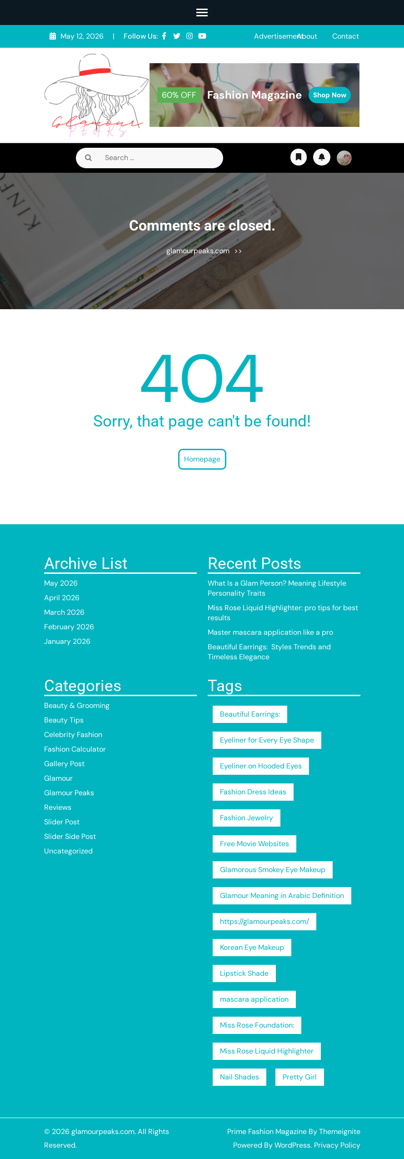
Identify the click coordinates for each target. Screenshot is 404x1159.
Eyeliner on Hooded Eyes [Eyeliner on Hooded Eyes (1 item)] (261, 766)
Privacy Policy (337, 1145)
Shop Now (329, 95)
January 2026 (67, 641)
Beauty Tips (64, 720)
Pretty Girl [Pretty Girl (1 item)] (300, 1077)
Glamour (58, 778)
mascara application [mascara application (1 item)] (254, 999)
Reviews (57, 807)
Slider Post (62, 822)
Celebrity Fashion (73, 734)
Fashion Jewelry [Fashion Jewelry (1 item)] (246, 818)
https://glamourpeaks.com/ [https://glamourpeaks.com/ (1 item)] (264, 921)
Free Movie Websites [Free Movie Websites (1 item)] (254, 843)
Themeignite (339, 1131)
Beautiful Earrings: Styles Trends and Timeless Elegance (269, 652)
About (307, 36)
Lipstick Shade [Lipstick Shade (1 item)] (244, 973)
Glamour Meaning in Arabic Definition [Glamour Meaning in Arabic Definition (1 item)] (282, 895)
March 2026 (64, 612)
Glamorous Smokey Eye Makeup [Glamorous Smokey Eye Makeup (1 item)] (272, 869)
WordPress (292, 1145)
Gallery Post (64, 763)
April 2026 (62, 597)
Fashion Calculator (75, 749)
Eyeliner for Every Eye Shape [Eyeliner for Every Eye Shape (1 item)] (267, 740)
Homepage (202, 459)
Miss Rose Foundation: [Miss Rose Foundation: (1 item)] (257, 1025)
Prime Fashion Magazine (267, 1131)
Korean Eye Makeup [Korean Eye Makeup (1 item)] (252, 947)
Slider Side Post (70, 836)
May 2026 (61, 583)
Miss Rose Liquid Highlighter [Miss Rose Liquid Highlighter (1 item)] (267, 1051)
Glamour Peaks (69, 793)
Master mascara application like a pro (270, 632)
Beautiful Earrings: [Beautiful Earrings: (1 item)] (250, 714)
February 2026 (69, 627)
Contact (345, 36)
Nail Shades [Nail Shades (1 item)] (239, 1077)
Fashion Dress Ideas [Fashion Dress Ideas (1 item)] (253, 792)
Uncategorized (68, 851)
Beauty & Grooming (77, 705)
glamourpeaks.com (197, 251)
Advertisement (279, 36)
